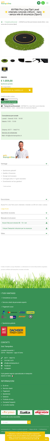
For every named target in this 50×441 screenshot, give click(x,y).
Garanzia (5, 397)
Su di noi (5, 386)
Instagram (6, 368)
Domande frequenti (9, 402)
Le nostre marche (8, 405)
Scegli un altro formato (9, 102)
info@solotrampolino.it (13, 136)
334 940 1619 (7, 360)
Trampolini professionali (11, 22)
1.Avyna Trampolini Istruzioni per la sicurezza (25, 228)
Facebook (6, 366)
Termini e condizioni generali (19, 429)
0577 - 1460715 (13, 130)
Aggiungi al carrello (16, 90)
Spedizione (6, 394)
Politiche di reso (8, 399)
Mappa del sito (33, 429)
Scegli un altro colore (8, 96)
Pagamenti (6, 391)
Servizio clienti (7, 388)
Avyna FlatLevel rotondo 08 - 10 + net (25, 223)
